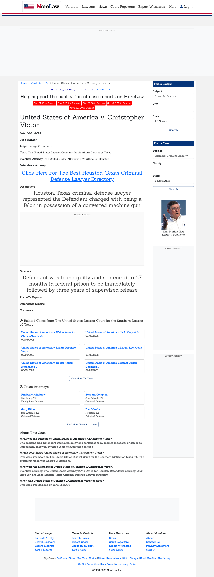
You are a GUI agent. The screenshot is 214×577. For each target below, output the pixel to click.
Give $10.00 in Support (119, 103)
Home (23, 83)
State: (156, 116)
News (112, 538)
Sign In (150, 549)
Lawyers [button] (88, 6)
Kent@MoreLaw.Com (104, 90)
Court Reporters (119, 541)
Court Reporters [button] (122, 6)
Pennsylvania (114, 558)
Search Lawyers (45, 541)
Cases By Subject (82, 545)
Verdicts (36, 83)
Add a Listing (43, 549)
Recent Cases (80, 541)
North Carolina (148, 558)
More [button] (172, 6)
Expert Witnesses (120, 545)
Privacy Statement (157, 545)
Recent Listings (44, 545)
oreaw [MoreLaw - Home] (41, 6)
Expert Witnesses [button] (151, 6)
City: (155, 103)
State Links (116, 549)
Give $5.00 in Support (94, 103)
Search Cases (80, 538)
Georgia (134, 558)
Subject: (157, 91)
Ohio (125, 558)
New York (82, 558)
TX (47, 83)
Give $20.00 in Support (82, 107)
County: (157, 163)
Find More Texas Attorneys (82, 424)
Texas (72, 558)
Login (186, 6)
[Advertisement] (107, 56)
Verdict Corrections (88, 564)
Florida (93, 558)
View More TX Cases (82, 378)
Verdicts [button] (71, 6)
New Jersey (164, 558)
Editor (133, 564)
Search (173, 129)
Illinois (101, 558)
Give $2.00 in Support (69, 103)
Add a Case (79, 549)
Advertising (121, 564)
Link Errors (107, 564)
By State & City (44, 538)
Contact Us (153, 541)
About (150, 538)
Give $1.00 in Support (44, 103)
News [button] (102, 6)
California (62, 558)
